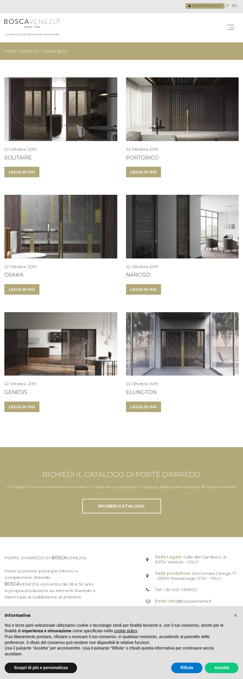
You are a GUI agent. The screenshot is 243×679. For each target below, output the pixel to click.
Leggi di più (22, 172)
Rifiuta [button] (187, 667)
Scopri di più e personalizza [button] (41, 667)
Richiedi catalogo (121, 506)
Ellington (141, 392)
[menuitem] (227, 6)
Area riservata (205, 6)
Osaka (13, 275)
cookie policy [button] (125, 630)
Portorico (142, 157)
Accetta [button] (221, 667)
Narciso (138, 275)
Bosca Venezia (32, 28)
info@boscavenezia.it (190, 601)
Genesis (15, 392)
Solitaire (18, 157)
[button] (235, 615)
